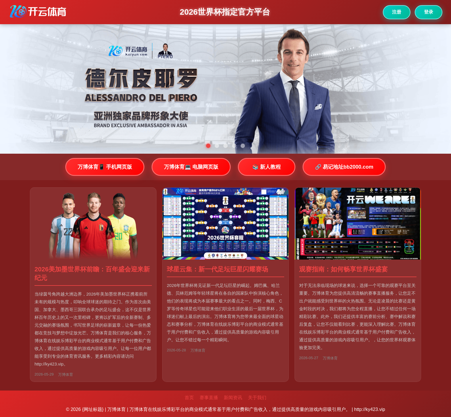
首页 (189, 397)
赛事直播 (209, 397)
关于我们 (257, 397)
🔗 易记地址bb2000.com (344, 167)
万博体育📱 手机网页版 (105, 167)
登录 (428, 11)
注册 (396, 11)
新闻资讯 (233, 397)
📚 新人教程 (266, 167)
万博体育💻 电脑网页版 (191, 167)
